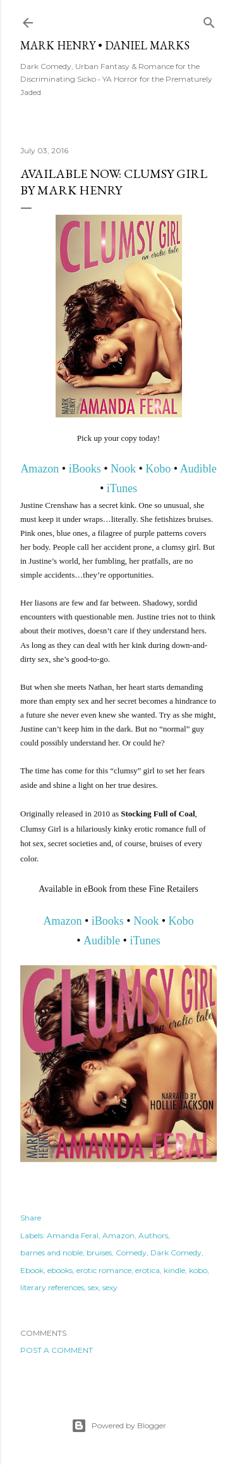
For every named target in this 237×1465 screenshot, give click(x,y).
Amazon (39, 468)
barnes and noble (51, 1252)
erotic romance (103, 1270)
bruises (99, 1252)
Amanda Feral (73, 1235)
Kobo (158, 468)
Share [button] (30, 1217)
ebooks (60, 1270)
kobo (198, 1270)
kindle (174, 1270)
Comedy (131, 1252)
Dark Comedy (176, 1252)
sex (93, 1287)
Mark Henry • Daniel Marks (105, 45)
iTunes (122, 488)
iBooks (85, 468)
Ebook (32, 1270)
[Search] (209, 20)
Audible (198, 468)
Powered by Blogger (118, 1425)
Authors (153, 1235)
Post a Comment (56, 1350)
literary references (52, 1287)
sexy (110, 1287)
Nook (123, 468)
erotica (147, 1270)
